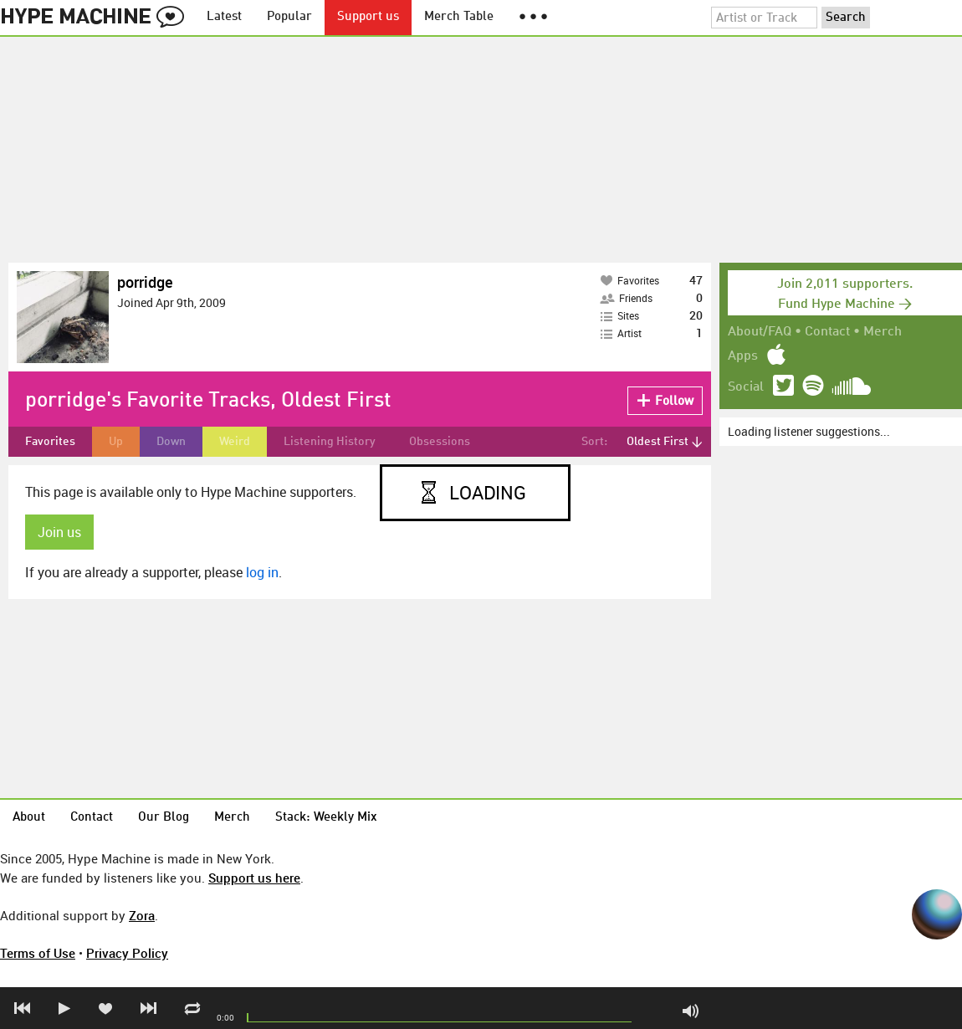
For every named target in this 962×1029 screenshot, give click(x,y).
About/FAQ (759, 332)
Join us (59, 532)
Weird (234, 442)
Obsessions (439, 442)
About (29, 817)
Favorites (50, 442)
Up (116, 442)
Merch (882, 332)
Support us (368, 17)
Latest (224, 17)
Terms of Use (37, 953)
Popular (289, 17)
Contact (827, 332)
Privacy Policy (127, 953)
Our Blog (163, 817)
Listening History (330, 442)
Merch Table (459, 17)
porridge (145, 282)
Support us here (254, 877)
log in (262, 572)
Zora (142, 915)
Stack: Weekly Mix (326, 817)
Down (171, 442)
